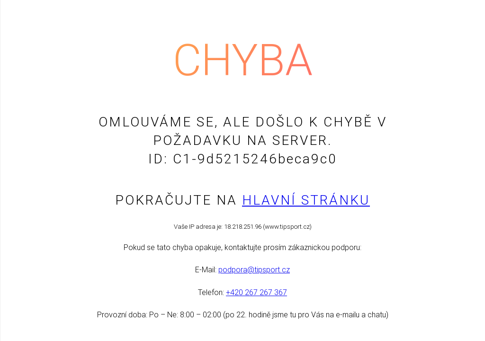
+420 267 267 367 (256, 292)
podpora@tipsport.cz (254, 270)
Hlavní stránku (306, 200)
